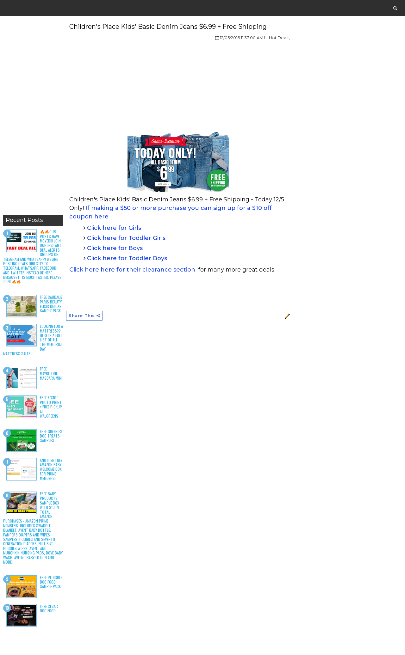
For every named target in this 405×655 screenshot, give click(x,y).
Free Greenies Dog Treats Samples (51, 436)
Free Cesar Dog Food (49, 608)
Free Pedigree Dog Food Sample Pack (51, 582)
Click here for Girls (114, 227)
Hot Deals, (279, 37)
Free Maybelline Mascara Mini (51, 373)
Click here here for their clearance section (132, 269)
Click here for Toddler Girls (126, 238)
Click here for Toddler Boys (127, 258)
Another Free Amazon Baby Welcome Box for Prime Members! (51, 469)
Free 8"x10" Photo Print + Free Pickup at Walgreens (51, 407)
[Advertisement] (33, 117)
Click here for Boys (115, 248)
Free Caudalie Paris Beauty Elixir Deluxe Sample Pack (51, 303)
